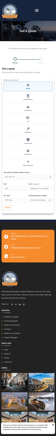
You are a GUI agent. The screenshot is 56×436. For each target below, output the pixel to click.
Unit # (34, 184)
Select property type (11, 80)
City (5, 184)
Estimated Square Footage (38, 195)
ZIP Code (7, 195)
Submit (8, 207)
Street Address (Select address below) (17, 172)
